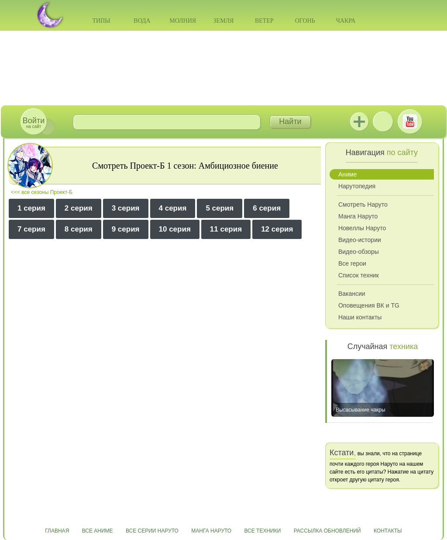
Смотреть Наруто (363, 204)
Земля (223, 20)
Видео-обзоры (358, 251)
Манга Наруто (358, 216)
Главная (57, 531)
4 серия (173, 208)
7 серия (31, 229)
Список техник (358, 275)
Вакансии (351, 293)
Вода (142, 20)
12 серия (277, 229)
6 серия (267, 208)
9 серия (126, 229)
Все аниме (97, 531)
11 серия (226, 229)
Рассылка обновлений (327, 531)
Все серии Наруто (152, 531)
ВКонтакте (383, 121)
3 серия (126, 208)
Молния (182, 20)
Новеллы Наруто (362, 228)
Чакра (346, 20)
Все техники (262, 531)
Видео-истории (359, 239)
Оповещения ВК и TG (368, 305)
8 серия (79, 229)
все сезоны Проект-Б (46, 192)
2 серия (79, 208)
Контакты (388, 531)
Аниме (347, 174)
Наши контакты (360, 317)
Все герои (352, 263)
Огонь (305, 20)
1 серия (31, 208)
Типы (101, 20)
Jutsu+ (359, 121)
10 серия (175, 229)
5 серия (220, 208)
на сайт (34, 122)
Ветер (264, 20)
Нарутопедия (356, 186)
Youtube (410, 121)
